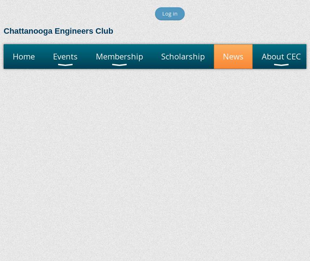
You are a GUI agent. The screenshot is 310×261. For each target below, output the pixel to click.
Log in (170, 13)
